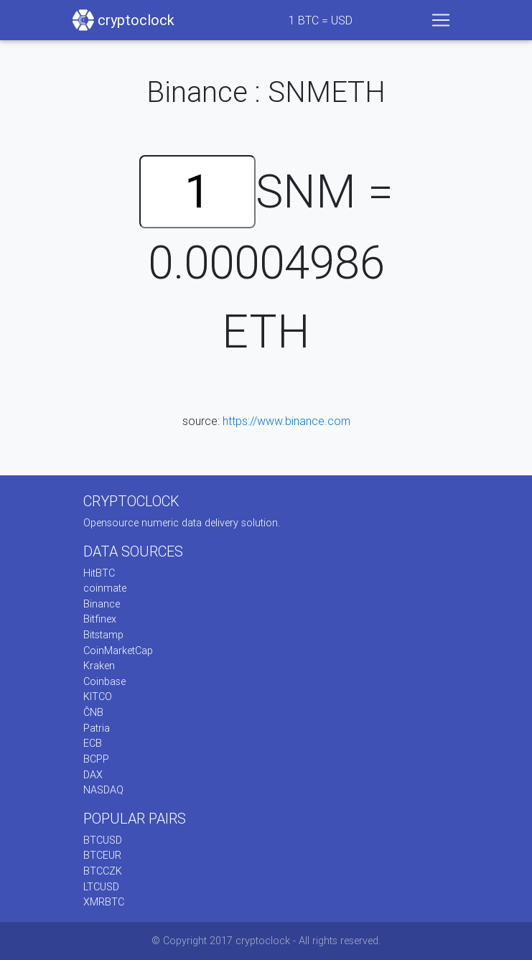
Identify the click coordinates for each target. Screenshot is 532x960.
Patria (96, 728)
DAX (93, 774)
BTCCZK (102, 871)
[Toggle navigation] (440, 20)
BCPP (96, 758)
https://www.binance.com (286, 421)
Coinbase (104, 681)
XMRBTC (103, 901)
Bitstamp (103, 634)
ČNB (93, 712)
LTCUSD (101, 886)
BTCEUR (102, 855)
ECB (92, 743)
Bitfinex (99, 618)
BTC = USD (321, 20)
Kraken (99, 665)
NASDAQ (103, 789)
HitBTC (99, 573)
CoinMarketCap (118, 650)
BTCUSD (102, 840)
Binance (101, 603)
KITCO (97, 696)
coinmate (104, 588)
